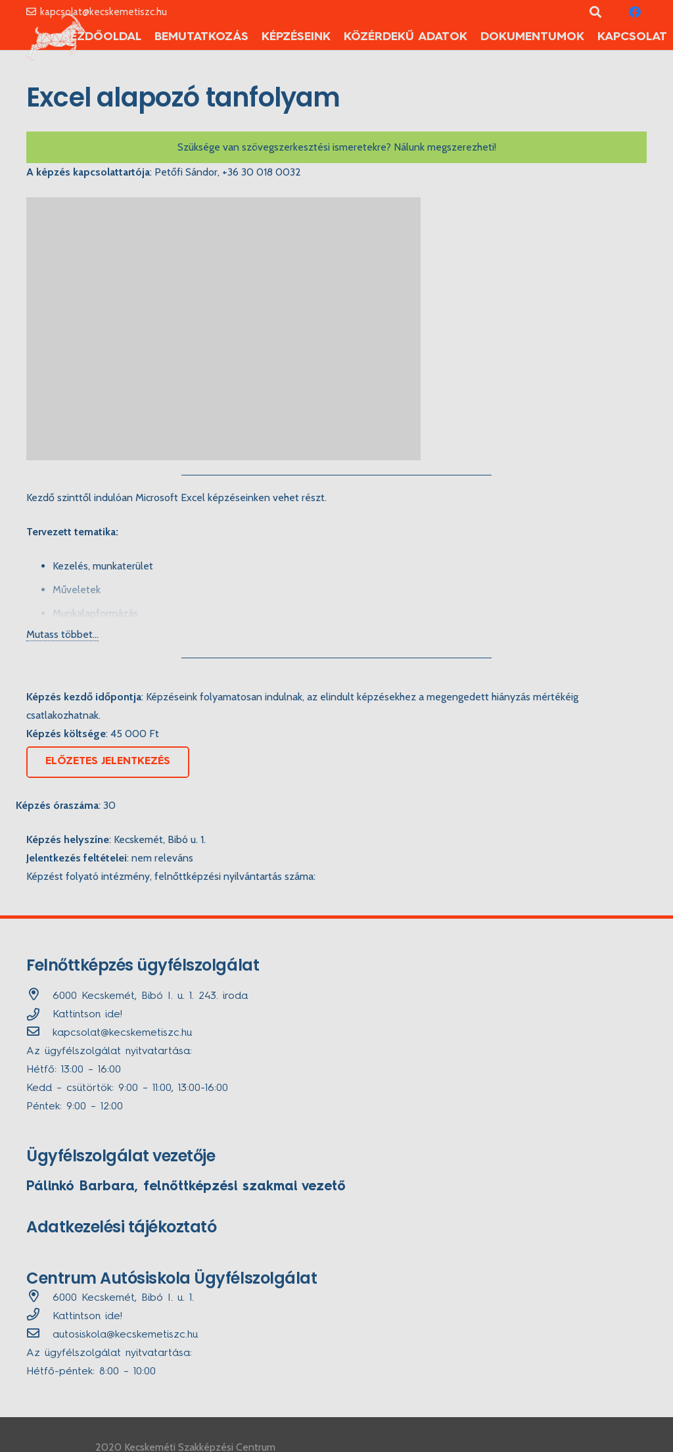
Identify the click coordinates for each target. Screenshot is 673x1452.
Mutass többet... (62, 634)
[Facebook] (635, 12)
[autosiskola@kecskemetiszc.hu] (39, 1335)
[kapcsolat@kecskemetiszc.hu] (39, 1033)
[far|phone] (39, 1316)
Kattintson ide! (87, 1014)
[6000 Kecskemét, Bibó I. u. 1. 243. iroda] (39, 996)
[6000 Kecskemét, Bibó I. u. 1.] (39, 1298)
